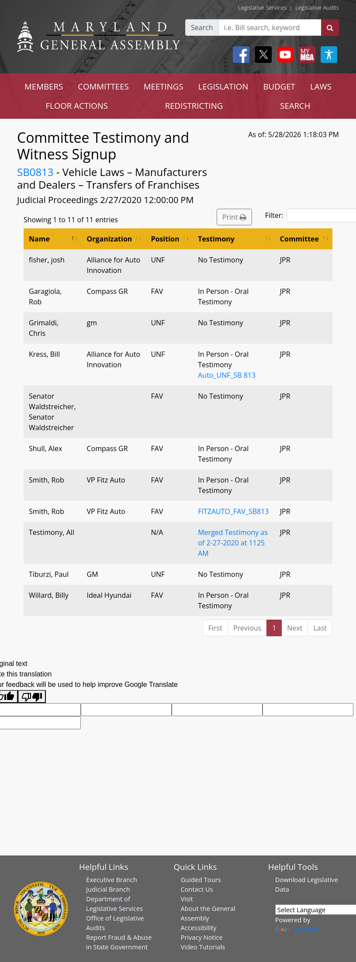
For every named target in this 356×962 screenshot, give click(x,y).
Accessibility (198, 927)
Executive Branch (111, 879)
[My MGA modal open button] (305, 54)
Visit (186, 898)
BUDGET (279, 86)
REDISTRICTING (194, 105)
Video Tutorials (202, 946)
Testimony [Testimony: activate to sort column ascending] (216, 239)
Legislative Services (262, 7)
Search (202, 27)
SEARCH (295, 105)
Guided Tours (200, 879)
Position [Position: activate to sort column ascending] (165, 239)
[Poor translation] (32, 696)
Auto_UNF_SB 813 (227, 375)
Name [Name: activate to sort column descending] (39, 239)
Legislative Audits (317, 7)
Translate (297, 929)
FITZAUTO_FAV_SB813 (233, 511)
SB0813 (35, 172)
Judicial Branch (108, 889)
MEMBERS (43, 86)
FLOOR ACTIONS (76, 105)
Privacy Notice (201, 937)
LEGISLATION (223, 86)
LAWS (321, 86)
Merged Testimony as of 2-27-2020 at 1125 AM (233, 543)
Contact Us (196, 889)
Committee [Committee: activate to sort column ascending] (299, 239)
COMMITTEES (103, 86)
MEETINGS (163, 86)
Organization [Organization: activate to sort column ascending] (109, 239)
